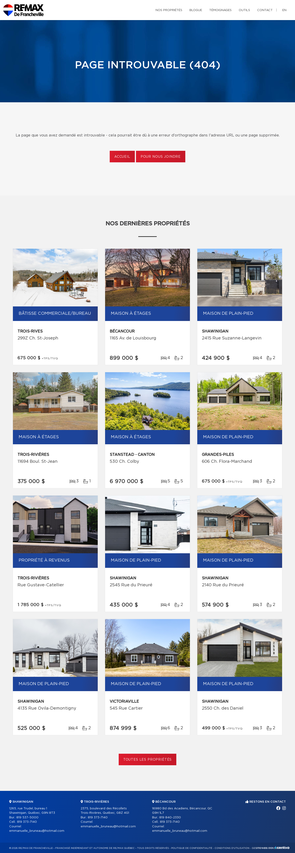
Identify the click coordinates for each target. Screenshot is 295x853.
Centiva (282, 847)
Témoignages (220, 10)
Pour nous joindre (161, 156)
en (284, 10)
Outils (244, 10)
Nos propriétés (169, 10)
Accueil (122, 156)
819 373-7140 (27, 821)
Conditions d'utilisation (232, 848)
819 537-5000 (27, 817)
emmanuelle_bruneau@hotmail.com (36, 830)
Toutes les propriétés (147, 759)
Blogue (195, 10)
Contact (265, 10)
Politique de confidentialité (191, 848)
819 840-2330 (170, 817)
